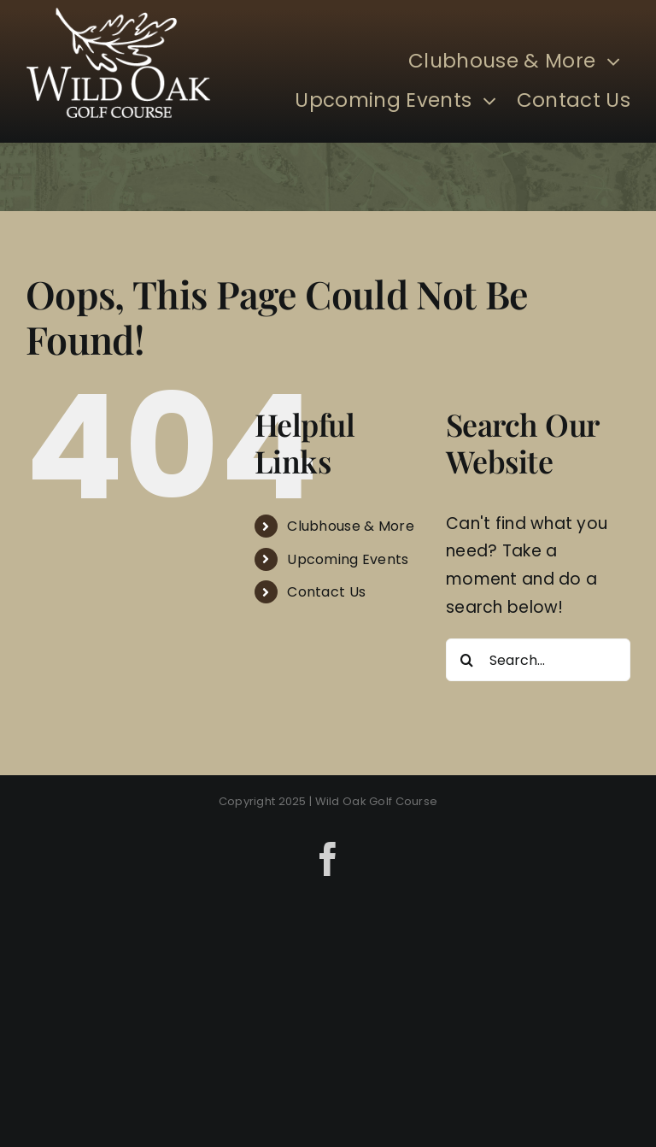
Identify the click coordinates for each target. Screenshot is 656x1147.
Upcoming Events (347, 559)
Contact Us (326, 592)
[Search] (467, 659)
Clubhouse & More (350, 526)
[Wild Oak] (118, 15)
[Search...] (538, 659)
